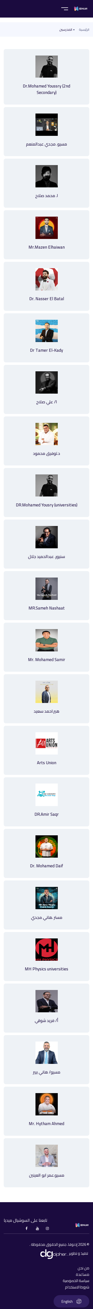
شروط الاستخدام (77, 1287)
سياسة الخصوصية (76, 1281)
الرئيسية (84, 29)
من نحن (83, 1268)
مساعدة (82, 1274)
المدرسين (65, 29)
